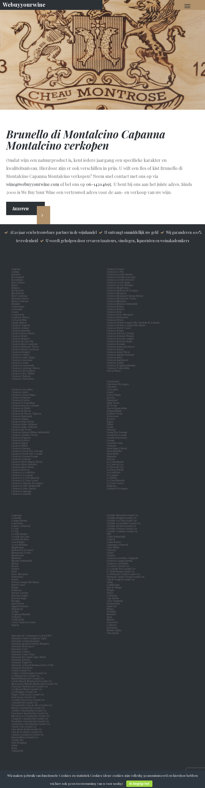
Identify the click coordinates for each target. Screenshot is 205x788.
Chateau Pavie (114, 311)
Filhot (110, 424)
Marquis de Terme (21, 552)
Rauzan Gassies (20, 595)
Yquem (15, 624)
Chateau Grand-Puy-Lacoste (26, 453)
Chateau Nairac (115, 306)
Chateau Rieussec (116, 343)
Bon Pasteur (18, 293)
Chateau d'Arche (20, 400)
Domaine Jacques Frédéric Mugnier (30, 643)
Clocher (111, 555)
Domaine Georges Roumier (25, 640)
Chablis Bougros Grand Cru (121, 517)
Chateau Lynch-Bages (118, 282)
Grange (111, 440)
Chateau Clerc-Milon (22, 373)
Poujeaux (17, 590)
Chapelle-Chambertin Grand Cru (29, 718)
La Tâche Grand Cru (118, 566)
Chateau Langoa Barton (119, 560)
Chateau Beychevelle (22, 341)
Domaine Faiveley (21, 659)
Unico (110, 592)
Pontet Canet (18, 584)
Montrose (16, 557)
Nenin (14, 566)
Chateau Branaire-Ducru (25, 346)
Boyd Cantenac (20, 295)
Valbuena (112, 595)
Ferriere (111, 418)
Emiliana (112, 627)
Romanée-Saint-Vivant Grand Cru (125, 576)
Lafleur (111, 539)
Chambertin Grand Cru (24, 702)
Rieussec (16, 600)
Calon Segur (18, 306)
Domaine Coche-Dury (23, 654)
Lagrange (17, 515)
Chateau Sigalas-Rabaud (120, 354)
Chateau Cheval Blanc (23, 370)
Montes (110, 619)
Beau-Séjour (18, 282)
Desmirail (113, 400)
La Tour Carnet (116, 483)
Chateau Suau (115, 357)
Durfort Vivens (115, 413)
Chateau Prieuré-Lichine (120, 333)
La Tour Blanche (116, 480)
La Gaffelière (114, 472)
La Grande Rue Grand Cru (121, 568)
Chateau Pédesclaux (117, 317)
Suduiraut (17, 608)
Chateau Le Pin (116, 271)
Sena (109, 616)
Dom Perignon (19, 742)
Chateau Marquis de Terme (121, 298)
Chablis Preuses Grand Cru (121, 525)
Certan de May (19, 319)
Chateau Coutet (19, 392)
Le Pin (15, 531)
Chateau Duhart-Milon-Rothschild (30, 432)
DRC (109, 533)
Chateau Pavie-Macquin (120, 314)
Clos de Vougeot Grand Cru (121, 579)
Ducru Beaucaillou (117, 408)
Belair (14, 285)
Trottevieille (17, 619)
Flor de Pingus (115, 587)
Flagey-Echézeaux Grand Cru (27, 694)
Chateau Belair (19, 335)
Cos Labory (113, 389)
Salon (14, 745)
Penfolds (111, 611)
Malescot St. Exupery (23, 549)
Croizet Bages (114, 394)
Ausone (15, 271)
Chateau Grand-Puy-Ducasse (27, 450)
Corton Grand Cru (21, 670)
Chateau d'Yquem (21, 437)
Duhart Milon (115, 410)
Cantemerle (18, 314)
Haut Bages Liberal (117, 448)
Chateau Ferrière (20, 440)
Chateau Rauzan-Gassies (120, 338)
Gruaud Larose (115, 442)
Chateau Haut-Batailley (24, 464)
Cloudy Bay (17, 739)
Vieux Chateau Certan (24, 622)
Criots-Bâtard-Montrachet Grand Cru (31, 681)
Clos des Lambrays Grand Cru (27, 734)
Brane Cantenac (20, 301)
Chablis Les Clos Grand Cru (122, 520)
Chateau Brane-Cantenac (25, 349)
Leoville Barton (20, 533)
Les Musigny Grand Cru (24, 691)
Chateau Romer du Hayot (120, 346)
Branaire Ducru (20, 298)
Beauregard (18, 277)
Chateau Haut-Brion (22, 467)
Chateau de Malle (20, 408)
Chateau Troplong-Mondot (121, 365)
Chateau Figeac (19, 442)
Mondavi (112, 614)
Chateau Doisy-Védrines (24, 426)
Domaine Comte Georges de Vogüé (29, 638)
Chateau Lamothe (21, 493)
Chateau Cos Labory (22, 389)
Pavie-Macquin (20, 574)
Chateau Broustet (20, 351)
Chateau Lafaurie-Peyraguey (27, 483)
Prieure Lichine (20, 592)
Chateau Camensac (22, 359)
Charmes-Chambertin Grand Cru (29, 713)
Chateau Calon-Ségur (23, 357)
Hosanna (112, 456)
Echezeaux (113, 416)
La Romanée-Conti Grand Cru (123, 574)
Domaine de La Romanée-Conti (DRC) (31, 635)
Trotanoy (16, 616)
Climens (112, 549)
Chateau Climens (20, 376)
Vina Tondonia (115, 600)
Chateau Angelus (20, 325)
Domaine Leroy (19, 648)
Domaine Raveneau (22, 667)
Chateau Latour (115, 269)
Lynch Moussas (20, 544)
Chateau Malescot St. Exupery (123, 290)
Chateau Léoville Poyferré (120, 279)
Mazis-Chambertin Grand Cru (28, 707)
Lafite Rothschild (116, 536)
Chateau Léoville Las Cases (121, 277)
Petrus (15, 579)
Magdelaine (17, 547)
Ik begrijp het (139, 784)
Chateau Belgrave (21, 338)
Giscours (112, 429)
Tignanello (17, 750)
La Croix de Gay (116, 464)
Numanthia (113, 603)
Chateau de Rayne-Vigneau (26, 413)
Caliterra (112, 624)
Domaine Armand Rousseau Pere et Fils (32, 665)
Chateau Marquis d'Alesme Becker (125, 295)
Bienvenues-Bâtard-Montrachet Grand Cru (34, 683)
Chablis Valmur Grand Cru (122, 528)
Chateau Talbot (115, 362)
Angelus (15, 269)
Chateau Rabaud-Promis (120, 335)
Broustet (16, 303)
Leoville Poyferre (20, 539)
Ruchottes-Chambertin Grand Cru (30, 721)
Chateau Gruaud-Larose (24, 456)
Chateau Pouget (115, 330)
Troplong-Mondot (21, 614)
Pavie (14, 571)
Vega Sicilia (113, 598)
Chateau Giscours (20, 448)
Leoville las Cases (20, 536)
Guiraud (112, 445)
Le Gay (15, 528)
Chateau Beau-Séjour (23, 333)
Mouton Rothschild (22, 560)
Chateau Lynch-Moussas (120, 285)
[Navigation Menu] (187, 6)
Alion (110, 582)
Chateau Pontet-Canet (119, 327)
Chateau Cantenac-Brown (25, 368)
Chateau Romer (115, 349)
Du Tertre (112, 405)
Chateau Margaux (117, 293)
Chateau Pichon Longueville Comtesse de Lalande (133, 322)
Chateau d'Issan (20, 418)
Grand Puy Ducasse (117, 432)
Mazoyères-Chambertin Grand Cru (30, 715)
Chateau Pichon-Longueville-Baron (126, 325)
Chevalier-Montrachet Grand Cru (29, 686)
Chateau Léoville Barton (120, 274)
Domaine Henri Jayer (22, 646)
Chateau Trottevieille (118, 368)
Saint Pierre (18, 603)
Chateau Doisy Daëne (22, 421)
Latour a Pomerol (21, 525)
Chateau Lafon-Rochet (23, 488)
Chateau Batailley (21, 330)
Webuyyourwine (24, 4)
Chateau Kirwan (20, 469)
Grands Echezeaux (117, 437)
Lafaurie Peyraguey (118, 488)
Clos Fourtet (113, 381)
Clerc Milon (113, 547)
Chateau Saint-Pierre (118, 351)
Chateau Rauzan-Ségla (119, 341)
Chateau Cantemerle (23, 365)
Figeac (110, 421)
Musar (111, 608)
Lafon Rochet (114, 541)
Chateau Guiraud (21, 458)
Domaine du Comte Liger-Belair (28, 656)
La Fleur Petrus (115, 469)
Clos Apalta (113, 632)
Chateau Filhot (19, 445)
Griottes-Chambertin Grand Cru (28, 710)
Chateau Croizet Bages (23, 394)
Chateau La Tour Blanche (25, 477)
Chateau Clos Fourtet (22, 378)
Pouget (15, 587)
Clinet (111, 552)
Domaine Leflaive (20, 651)
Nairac (15, 563)
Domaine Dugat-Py (22, 662)
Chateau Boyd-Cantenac (24, 343)
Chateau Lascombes (117, 563)
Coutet (111, 392)
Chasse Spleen (18, 322)
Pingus (110, 590)
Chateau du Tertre (21, 429)
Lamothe (16, 517)
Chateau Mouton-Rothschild (122, 303)
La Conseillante (116, 461)
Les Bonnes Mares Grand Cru (26, 689)
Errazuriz (112, 622)
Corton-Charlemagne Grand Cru (29, 673)
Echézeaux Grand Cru (23, 697)
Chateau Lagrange (21, 491)
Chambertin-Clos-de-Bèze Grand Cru (31, 705)
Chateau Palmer (116, 309)
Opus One (112, 606)
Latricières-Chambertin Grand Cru (30, 723)
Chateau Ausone (20, 327)
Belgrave (16, 287)
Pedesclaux (17, 576)
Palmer (16, 568)
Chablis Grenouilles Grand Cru (124, 523)
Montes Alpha (114, 630)
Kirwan (111, 458)
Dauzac (111, 397)
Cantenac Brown (20, 317)
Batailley (16, 274)
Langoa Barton (19, 520)
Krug (14, 747)
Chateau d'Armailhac (23, 402)
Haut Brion (113, 453)
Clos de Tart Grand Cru (23, 726)
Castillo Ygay (113, 584)
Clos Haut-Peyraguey (118, 384)
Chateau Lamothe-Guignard (122, 557)
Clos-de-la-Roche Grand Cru (26, 731)
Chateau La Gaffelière (23, 472)
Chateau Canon (20, 362)
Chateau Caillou (20, 354)
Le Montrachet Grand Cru (25, 675)
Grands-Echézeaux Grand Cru (28, 699)
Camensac (17, 309)
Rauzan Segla (19, 598)
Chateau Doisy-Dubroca (24, 424)
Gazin (111, 426)
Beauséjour (17, 279)
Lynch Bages (18, 541)
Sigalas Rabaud (20, 606)
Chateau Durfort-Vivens (24, 434)
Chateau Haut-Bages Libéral (26, 461)
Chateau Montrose (116, 301)
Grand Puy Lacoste (117, 434)
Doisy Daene (114, 402)
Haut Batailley (115, 450)
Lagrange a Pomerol (118, 544)
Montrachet (18, 555)
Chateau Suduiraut (117, 359)
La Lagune (113, 475)
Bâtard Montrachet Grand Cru (27, 678)
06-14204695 (98, 184)
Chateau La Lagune (22, 475)
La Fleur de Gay (116, 467)
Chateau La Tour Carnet (24, 480)
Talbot (15, 611)
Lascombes (17, 523)
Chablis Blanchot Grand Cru (122, 515)
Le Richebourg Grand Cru (121, 571)
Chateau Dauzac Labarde (25, 405)
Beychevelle (18, 290)
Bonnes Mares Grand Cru (24, 737)
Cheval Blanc (114, 370)
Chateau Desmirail (21, 416)
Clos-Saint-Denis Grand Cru (26, 729)
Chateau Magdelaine (118, 287)
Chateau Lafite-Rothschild (25, 485)
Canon (15, 311)
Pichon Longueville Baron (25, 582)
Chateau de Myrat (21, 410)
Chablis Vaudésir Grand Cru (122, 531)
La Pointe (112, 477)
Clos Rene (112, 386)
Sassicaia (112, 485)
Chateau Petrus (115, 319)
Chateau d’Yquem (21, 397)
